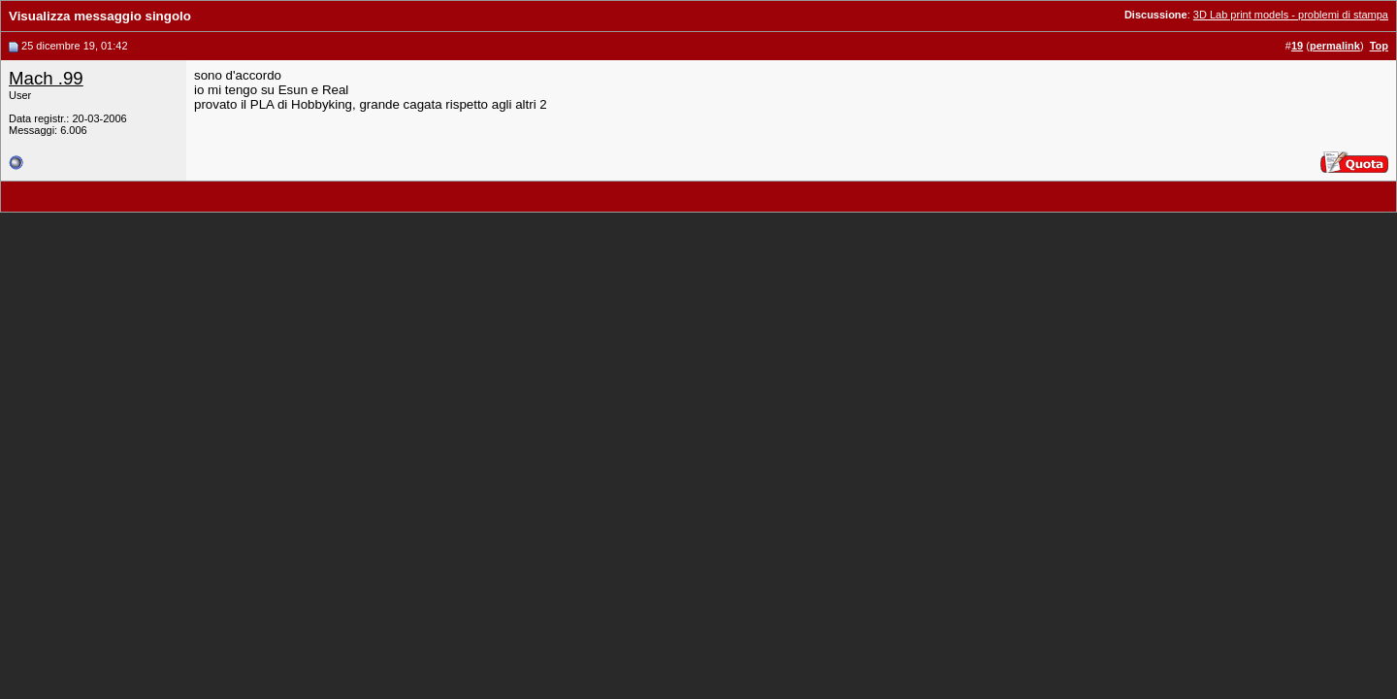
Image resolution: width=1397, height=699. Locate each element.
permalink (1335, 45)
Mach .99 (46, 78)
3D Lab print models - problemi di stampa (1290, 14)
